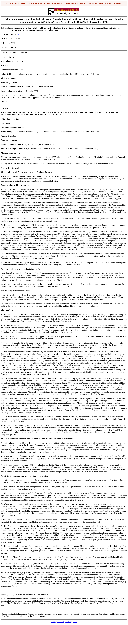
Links (75, 622)
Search (68, 622)
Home (53, 622)
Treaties (60, 622)
